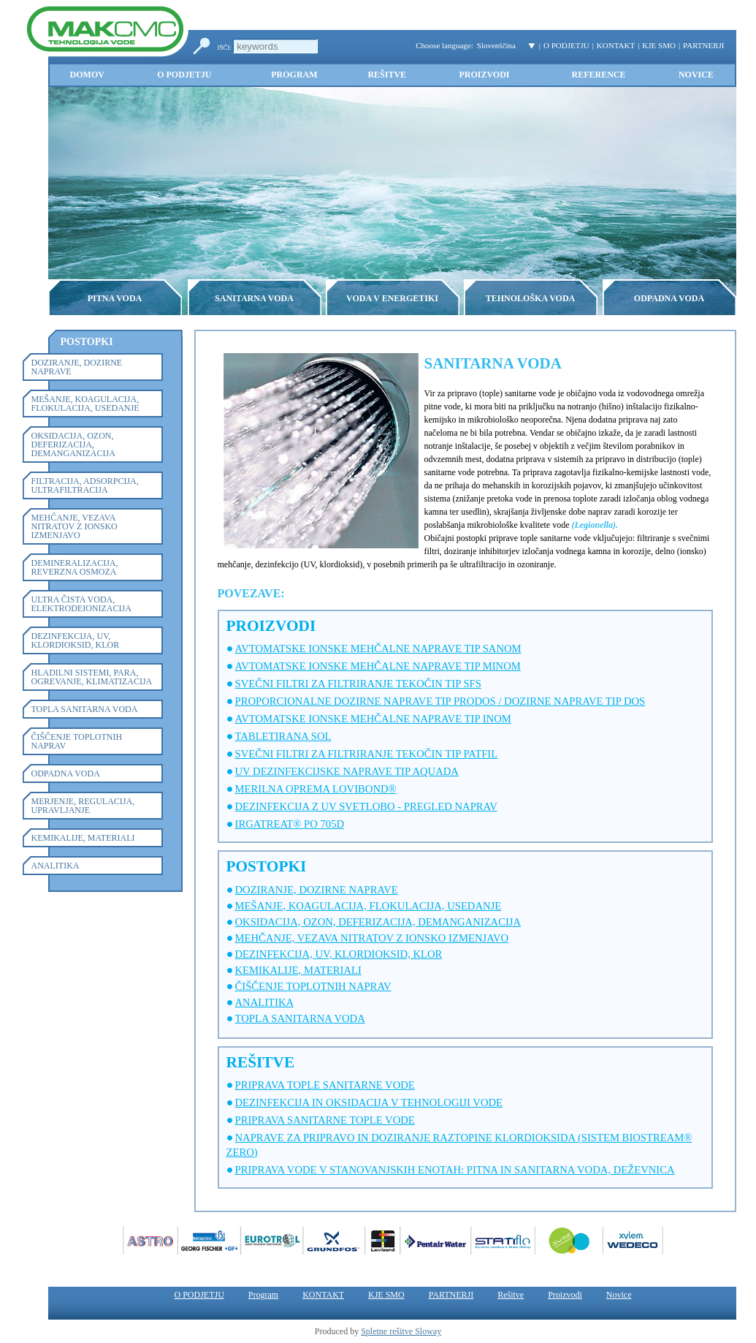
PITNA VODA (115, 298)
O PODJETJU (566, 45)
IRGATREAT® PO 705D (290, 824)
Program (294, 74)
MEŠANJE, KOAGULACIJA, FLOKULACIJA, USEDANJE (85, 403)
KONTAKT (616, 45)
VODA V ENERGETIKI (392, 298)
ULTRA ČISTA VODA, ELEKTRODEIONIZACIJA (81, 604)
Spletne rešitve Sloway (401, 1331)
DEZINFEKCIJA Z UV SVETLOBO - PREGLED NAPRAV (366, 806)
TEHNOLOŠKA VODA (531, 298)
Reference (598, 74)
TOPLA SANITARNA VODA (84, 709)
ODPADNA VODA (669, 298)
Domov (87, 74)
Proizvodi (484, 74)
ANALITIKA (55, 865)
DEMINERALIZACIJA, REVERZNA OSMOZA (74, 567)
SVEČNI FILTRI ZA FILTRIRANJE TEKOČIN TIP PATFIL (366, 754)
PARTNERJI (703, 45)
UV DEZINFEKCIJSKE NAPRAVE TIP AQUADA (347, 771)
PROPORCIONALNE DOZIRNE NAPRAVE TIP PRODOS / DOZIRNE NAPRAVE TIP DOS (440, 701)
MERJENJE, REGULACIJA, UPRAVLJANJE (83, 805)
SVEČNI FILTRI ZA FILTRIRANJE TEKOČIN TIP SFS (358, 683)
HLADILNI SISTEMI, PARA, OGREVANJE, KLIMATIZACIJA (92, 677)
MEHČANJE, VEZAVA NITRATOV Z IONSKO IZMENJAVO (74, 526)
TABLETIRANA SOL (283, 736)
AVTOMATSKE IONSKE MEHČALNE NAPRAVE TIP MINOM (378, 666)
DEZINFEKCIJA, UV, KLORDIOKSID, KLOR (75, 640)
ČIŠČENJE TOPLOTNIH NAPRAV (77, 741)
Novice (696, 74)
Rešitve (386, 74)
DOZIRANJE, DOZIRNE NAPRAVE (77, 367)
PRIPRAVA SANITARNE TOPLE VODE (325, 1120)
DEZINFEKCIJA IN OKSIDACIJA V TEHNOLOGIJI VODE (369, 1102)
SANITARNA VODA (254, 298)
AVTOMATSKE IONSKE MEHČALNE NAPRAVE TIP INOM (373, 719)
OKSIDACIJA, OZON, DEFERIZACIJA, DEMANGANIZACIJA (73, 444)
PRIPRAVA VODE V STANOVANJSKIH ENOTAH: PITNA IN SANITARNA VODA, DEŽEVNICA (455, 1170)
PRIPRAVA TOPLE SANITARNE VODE (325, 1085)
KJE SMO (659, 45)
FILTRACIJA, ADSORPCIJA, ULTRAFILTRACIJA (85, 485)
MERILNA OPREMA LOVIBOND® (316, 789)
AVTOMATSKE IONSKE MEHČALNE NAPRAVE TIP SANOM (378, 648)
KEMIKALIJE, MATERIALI (83, 837)
